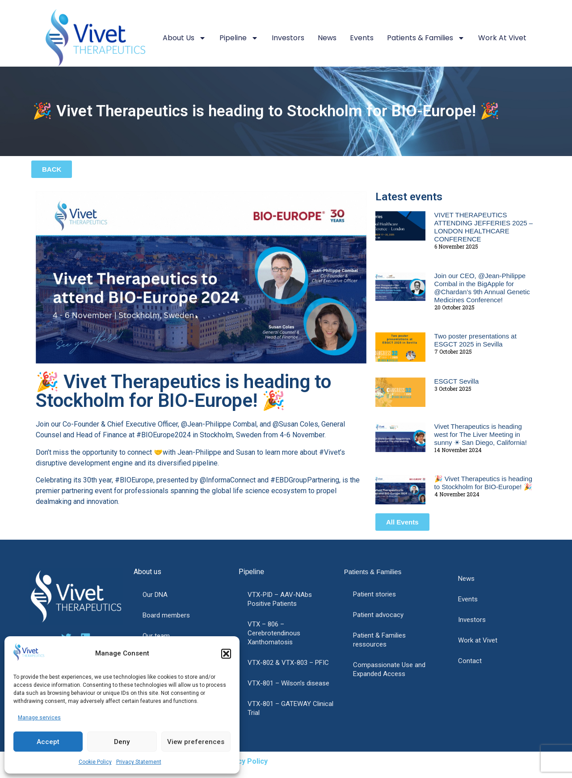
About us (184, 38)
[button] (226, 653)
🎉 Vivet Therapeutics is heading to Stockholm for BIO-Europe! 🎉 (483, 482)
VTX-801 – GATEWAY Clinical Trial (290, 708)
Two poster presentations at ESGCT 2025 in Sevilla (475, 340)
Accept (48, 742)
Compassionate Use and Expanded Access (389, 669)
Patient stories (374, 594)
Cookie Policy (95, 762)
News (327, 38)
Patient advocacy (378, 615)
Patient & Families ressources (379, 639)
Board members (166, 615)
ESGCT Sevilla (456, 381)
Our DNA (155, 595)
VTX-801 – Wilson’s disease (288, 683)
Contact (470, 661)
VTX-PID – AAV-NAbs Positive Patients (280, 599)
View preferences (195, 742)
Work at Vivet (502, 38)
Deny (122, 742)
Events (362, 38)
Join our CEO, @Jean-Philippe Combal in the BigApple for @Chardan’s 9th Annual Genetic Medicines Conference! (482, 288)
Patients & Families (426, 38)
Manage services (39, 718)
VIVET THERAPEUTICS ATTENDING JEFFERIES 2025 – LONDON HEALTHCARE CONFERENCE (483, 227)
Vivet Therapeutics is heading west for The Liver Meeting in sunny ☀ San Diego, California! (480, 434)
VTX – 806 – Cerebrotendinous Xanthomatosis (274, 633)
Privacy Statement (138, 762)
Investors (288, 38)
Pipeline (238, 38)
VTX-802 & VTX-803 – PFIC (288, 663)
